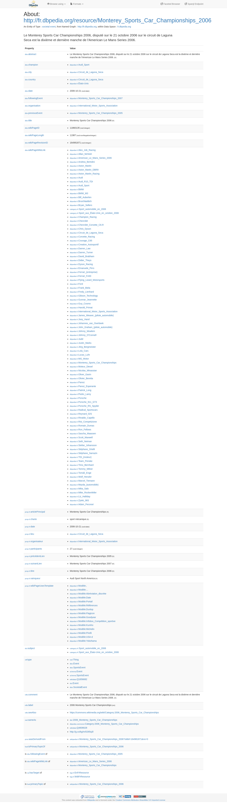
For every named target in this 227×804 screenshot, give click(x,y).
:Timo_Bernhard (81, 465)
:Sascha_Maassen (83, 433)
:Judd (76, 339)
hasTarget (33, 772)
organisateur (34, 541)
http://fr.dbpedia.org (87, 26)
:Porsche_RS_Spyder (84, 406)
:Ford (76, 284)
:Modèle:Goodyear (83, 617)
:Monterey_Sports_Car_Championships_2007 (96, 98)
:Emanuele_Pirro (82, 268)
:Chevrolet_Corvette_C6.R (87, 225)
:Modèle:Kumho (81, 625)
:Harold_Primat (81, 307)
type (28, 659)
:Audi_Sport (79, 64)
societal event (49, 26)
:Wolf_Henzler (81, 477)
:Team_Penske (81, 461)
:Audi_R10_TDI (81, 181)
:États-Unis (79, 83)
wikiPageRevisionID (36, 142)
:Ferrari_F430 (80, 276)
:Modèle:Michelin (82, 629)
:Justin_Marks (80, 343)
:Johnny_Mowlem (82, 331)
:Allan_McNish (81, 154)
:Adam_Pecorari (82, 504)
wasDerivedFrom (35, 739)
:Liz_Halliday (80, 496)
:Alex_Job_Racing (83, 150)
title (28, 120)
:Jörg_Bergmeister (83, 347)
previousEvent (33, 113)
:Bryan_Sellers (81, 205)
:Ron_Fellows (80, 429)
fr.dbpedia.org (124, 26)
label (29, 705)
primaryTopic (35, 784)
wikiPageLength (34, 135)
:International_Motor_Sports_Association (94, 105)
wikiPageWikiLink (35, 150)
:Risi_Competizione (83, 421)
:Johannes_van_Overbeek (87, 323)
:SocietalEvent (78, 687)
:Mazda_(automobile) (84, 484)
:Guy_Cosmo (80, 303)
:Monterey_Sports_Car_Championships (93, 362)
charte (31, 519)
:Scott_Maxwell (81, 437)
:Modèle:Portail (81, 601)
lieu (29, 534)
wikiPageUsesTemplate (39, 585)
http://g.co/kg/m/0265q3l (81, 731)
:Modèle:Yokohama (83, 641)
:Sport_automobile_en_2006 (88, 209)
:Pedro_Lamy (80, 394)
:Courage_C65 (81, 240)
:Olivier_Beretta (81, 378)
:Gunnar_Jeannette (83, 299)
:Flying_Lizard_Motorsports (87, 280)
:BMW (77, 189)
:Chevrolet (79, 221)
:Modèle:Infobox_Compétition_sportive (92, 621)
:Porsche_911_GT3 (83, 402)
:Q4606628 (78, 728)
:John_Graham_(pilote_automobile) (91, 327)
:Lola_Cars (79, 351)
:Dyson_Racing (81, 264)
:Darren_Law (80, 248)
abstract (30, 54)
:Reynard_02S (81, 414)
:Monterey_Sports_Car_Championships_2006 (97, 746)
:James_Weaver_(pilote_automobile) (92, 315)
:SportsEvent (77, 667)
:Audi (76, 177)
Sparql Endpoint (194, 4)
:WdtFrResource (80, 776)
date (29, 91)
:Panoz (77, 382)
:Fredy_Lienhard (82, 292)
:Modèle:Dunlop (81, 609)
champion (31, 64)
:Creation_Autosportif (84, 244)
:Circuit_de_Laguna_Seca (86, 72)
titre (29, 571)
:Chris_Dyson (80, 229)
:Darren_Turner (81, 252)
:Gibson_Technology (84, 295)
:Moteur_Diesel (81, 366)
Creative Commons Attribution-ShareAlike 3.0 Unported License (140, 800)
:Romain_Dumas (82, 425)
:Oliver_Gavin (80, 374)
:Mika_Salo (79, 488)
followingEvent (34, 98)
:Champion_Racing (83, 217)
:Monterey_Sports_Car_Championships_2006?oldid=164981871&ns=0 (109, 739)
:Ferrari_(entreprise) (83, 272)
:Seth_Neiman (81, 441)
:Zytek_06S (79, 500)
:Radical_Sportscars (84, 410)
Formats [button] (76, 4)
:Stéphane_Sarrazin (83, 453)
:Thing (74, 659)
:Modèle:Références (84, 605)
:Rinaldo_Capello (82, 417)
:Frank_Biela (80, 288)
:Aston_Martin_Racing (84, 173)
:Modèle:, (78, 585)
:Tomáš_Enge (80, 473)
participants (33, 548)
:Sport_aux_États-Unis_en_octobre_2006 (94, 213)
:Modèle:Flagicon (82, 613)
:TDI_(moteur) (81, 457)
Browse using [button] (56, 4)
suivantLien (33, 563)
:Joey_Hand (80, 319)
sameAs (30, 720)
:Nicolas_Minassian (83, 370)
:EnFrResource (79, 772)
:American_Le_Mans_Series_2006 (91, 158)
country (30, 79)
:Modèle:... (79, 589)
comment (31, 694)
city (28, 72)
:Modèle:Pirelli (81, 633)
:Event (74, 663)
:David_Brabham (82, 256)
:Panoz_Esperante (83, 386)
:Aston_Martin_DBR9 (84, 169)
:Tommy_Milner (81, 469)
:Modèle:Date (80, 597)
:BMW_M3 (79, 193)
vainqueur (32, 578)
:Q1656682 (78, 679)
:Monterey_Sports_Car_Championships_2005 (96, 113)
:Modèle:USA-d (81, 637)
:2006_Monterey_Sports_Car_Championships (93, 720)
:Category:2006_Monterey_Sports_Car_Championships (104, 724)
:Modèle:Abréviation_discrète (88, 593)
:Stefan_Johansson (83, 445)
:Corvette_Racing (82, 236)
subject (30, 648)
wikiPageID (32, 128)
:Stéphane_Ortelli (82, 449)
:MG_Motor (79, 358)
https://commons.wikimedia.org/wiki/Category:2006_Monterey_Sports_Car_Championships (114, 712)
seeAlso (30, 712)
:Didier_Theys (80, 260)
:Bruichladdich (81, 201)
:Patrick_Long (80, 390)
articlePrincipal (35, 511)
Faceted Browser (170, 4)
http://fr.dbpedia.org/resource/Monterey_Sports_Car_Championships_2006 (117, 20)
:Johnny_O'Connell (83, 335)
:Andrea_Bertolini (82, 162)
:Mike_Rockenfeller (83, 492)
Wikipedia (91, 800)
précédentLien (35, 556)
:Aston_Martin (80, 166)
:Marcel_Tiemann (82, 480)
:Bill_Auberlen (80, 197)
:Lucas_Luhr (80, 355)
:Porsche (78, 398)
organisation (32, 105)
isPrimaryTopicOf (35, 746)
